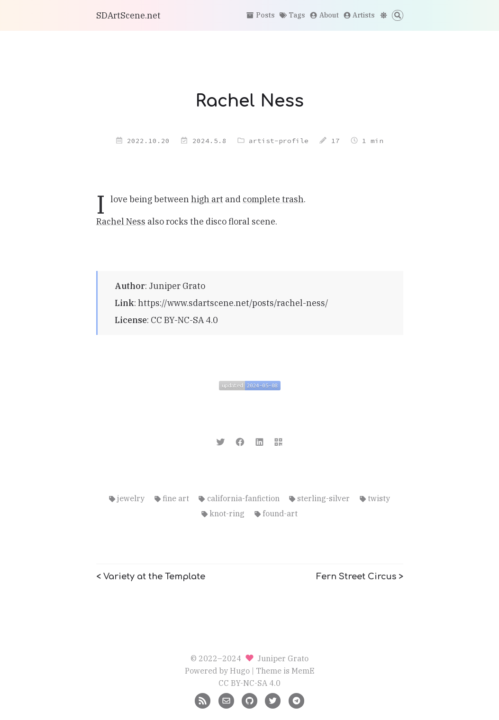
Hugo (240, 670)
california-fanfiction (239, 498)
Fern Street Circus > (359, 576)
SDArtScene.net (128, 15)
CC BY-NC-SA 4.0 (184, 320)
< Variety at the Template (150, 576)
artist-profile (278, 140)
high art (207, 199)
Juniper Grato (177, 285)
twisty (375, 498)
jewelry (127, 498)
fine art (171, 498)
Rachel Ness (120, 221)
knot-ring (223, 513)
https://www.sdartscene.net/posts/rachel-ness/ (233, 302)
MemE (303, 670)
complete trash (273, 199)
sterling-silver (319, 498)
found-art (276, 513)
